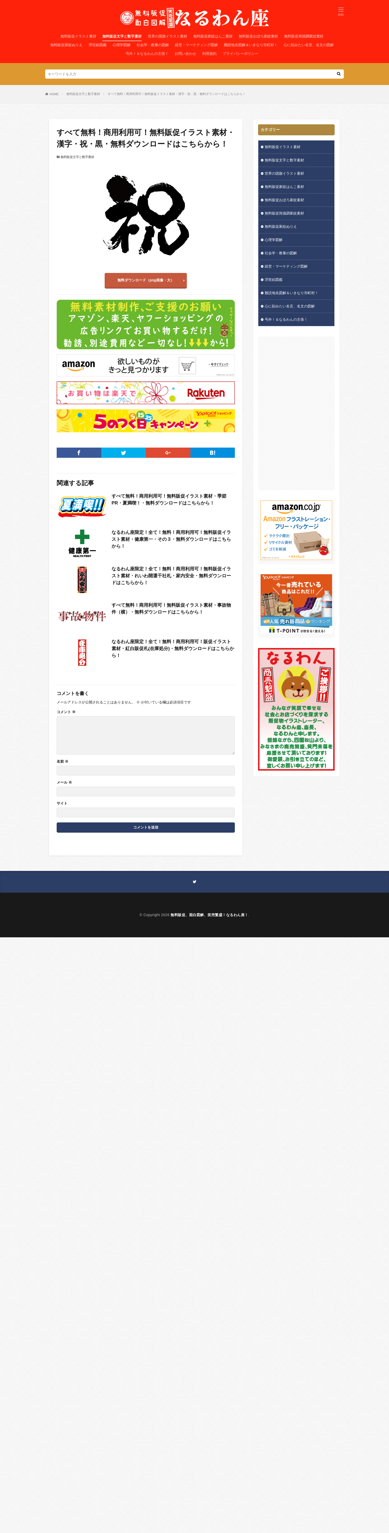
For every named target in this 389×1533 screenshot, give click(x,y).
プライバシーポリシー (240, 54)
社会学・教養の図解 (153, 45)
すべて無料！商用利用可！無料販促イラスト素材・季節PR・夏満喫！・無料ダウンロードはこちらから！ (169, 500)
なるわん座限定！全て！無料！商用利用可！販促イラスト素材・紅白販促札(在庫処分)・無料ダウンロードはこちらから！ (173, 648)
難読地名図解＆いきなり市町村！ (250, 45)
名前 (62, 761)
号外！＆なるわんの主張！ (147, 54)
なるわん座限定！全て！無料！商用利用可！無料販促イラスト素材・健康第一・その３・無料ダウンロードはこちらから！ (171, 539)
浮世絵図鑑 (97, 45)
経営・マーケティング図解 (196, 45)
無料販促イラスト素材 (78, 36)
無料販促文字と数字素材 (122, 36)
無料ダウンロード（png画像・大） (145, 280)
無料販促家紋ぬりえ (66, 45)
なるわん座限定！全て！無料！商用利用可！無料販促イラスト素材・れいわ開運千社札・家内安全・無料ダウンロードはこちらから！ (171, 575)
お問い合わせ (185, 54)
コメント (66, 712)
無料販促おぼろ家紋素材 (258, 36)
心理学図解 (121, 45)
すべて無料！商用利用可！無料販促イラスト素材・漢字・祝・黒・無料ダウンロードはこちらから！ (177, 94)
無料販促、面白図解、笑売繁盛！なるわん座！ (209, 915)
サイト (62, 803)
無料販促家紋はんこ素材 (213, 36)
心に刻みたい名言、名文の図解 (309, 45)
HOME (54, 94)
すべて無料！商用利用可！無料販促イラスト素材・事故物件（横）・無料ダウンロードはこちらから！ (171, 609)
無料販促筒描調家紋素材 (303, 36)
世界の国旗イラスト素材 (167, 36)
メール (64, 782)
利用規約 (209, 54)
